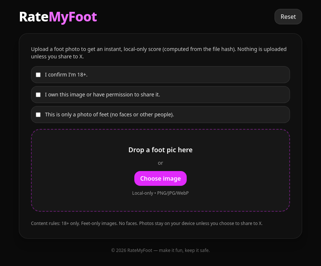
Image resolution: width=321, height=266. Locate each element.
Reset (288, 17)
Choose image (160, 178)
